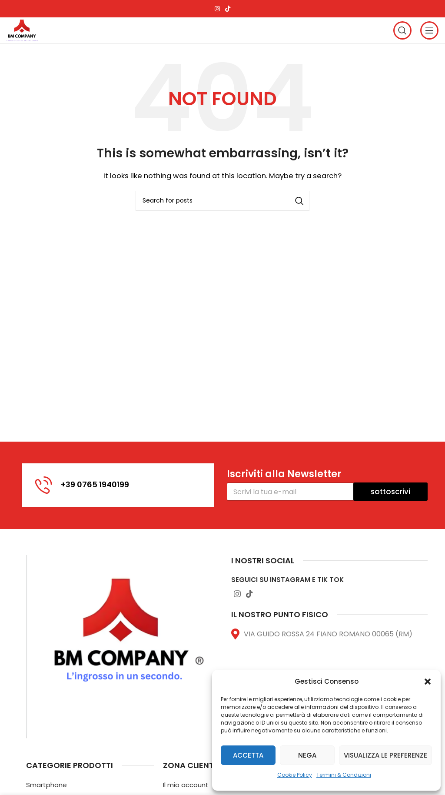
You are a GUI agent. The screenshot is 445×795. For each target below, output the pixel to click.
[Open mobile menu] (429, 30)
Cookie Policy (294, 774)
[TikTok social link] (227, 8)
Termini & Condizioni (343, 774)
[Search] (402, 30)
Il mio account (186, 784)
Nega (307, 755)
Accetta (248, 755)
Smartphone (46, 784)
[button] (427, 681)
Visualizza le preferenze (385, 755)
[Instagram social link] (217, 8)
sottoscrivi (390, 491)
